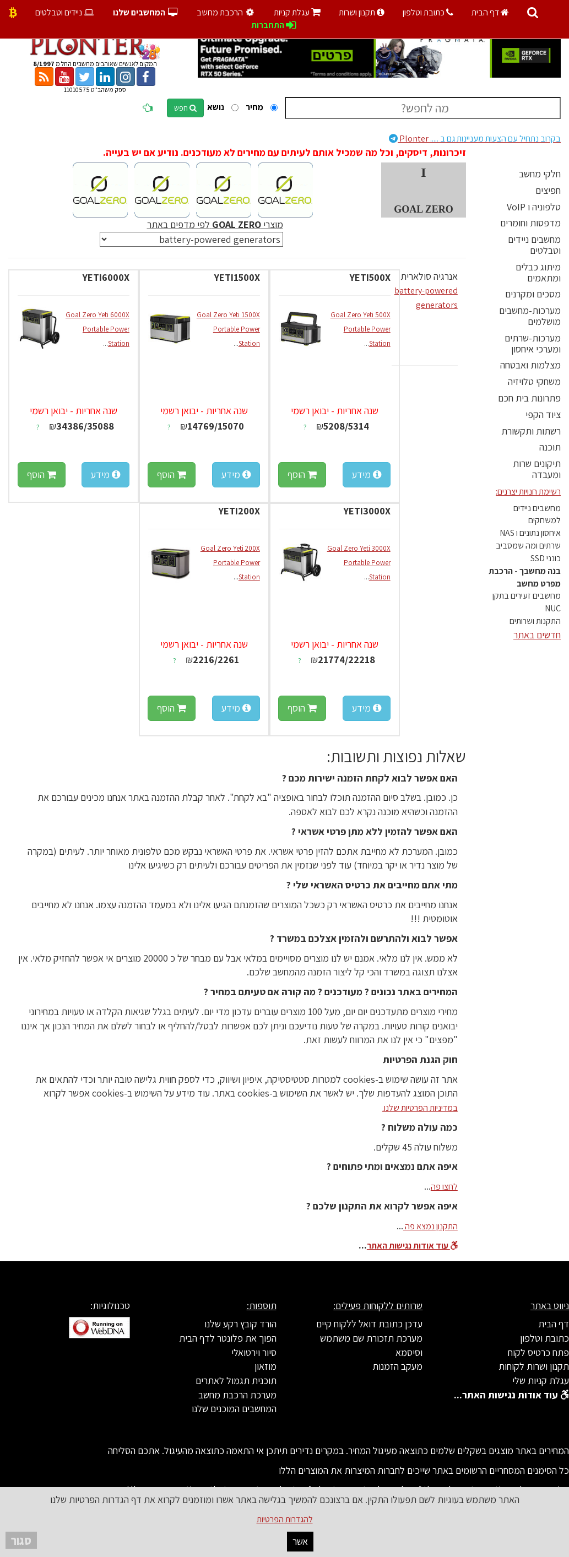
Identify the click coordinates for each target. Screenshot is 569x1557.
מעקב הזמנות (397, 1366)
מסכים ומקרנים (533, 293)
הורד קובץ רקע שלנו (240, 1323)
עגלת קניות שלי (540, 1380)
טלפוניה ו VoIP (534, 206)
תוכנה (550, 447)
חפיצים (548, 190)
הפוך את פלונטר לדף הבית (228, 1338)
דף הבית (490, 12)
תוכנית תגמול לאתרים (236, 1380)
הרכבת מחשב (227, 12)
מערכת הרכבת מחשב (237, 1394)
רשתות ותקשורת (531, 431)
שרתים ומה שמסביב (528, 545)
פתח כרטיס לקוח (538, 1352)
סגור (21, 1540)
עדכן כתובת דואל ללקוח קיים (369, 1323)
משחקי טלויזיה (534, 381)
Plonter (475, 138)
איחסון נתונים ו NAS (530, 533)
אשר (300, 1541)
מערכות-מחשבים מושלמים (530, 316)
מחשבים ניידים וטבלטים (534, 245)
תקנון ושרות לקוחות (533, 1366)
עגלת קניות (297, 12)
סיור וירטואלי (254, 1352)
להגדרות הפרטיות (285, 1519)
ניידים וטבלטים (65, 12)
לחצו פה (444, 1186)
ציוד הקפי (543, 414)
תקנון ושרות (361, 12)
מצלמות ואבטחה (530, 365)
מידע (366, 474)
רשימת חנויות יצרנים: (528, 491)
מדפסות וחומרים (530, 222)
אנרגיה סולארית (429, 276)
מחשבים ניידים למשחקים (537, 514)
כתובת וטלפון (428, 12)
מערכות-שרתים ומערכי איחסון (533, 343)
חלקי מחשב (540, 173)
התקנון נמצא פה (430, 1226)
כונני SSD (545, 558)
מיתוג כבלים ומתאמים (538, 272)
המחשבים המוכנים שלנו (234, 1408)
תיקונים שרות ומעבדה (537, 469)
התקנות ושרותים (535, 621)
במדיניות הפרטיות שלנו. (420, 1108)
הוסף (302, 474)
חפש (185, 108)
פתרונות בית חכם (529, 398)
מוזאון (265, 1366)
